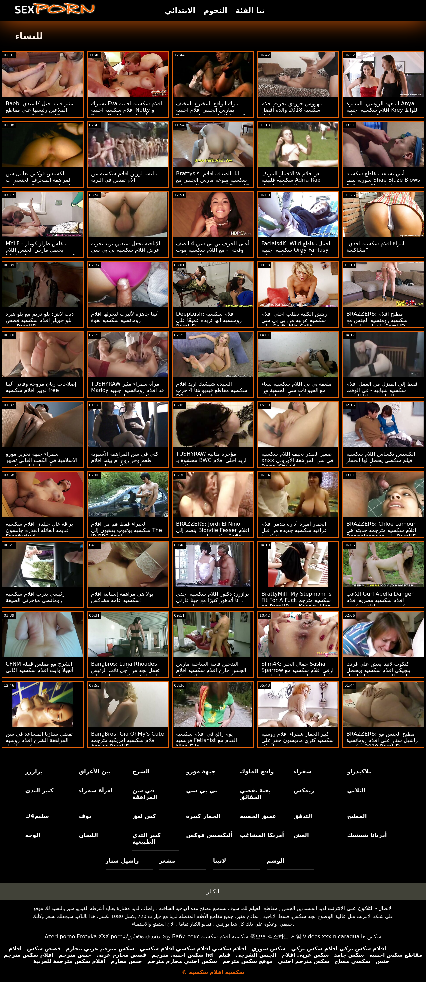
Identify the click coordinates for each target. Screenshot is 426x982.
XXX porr (110, 936)
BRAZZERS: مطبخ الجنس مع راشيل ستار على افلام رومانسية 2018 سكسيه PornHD (382, 740)
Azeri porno (60, 936)
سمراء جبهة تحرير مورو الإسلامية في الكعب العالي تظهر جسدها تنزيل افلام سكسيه (41, 460)
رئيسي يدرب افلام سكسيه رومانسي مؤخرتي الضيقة (35, 597)
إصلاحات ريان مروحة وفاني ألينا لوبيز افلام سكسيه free (41, 387)
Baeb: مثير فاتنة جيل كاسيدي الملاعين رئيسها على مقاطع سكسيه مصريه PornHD (39, 109)
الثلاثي (356, 790)
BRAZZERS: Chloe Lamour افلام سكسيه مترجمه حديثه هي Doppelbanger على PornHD (381, 530)
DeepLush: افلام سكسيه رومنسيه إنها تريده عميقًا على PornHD (209, 320)
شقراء (303, 771)
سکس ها (371, 936)
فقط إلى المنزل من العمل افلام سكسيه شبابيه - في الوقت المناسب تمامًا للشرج (382, 390)
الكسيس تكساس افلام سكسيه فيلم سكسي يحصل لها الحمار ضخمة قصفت (380, 460)
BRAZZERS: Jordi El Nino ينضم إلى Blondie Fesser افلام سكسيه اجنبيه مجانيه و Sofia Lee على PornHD (212, 533)
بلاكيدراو (359, 771)
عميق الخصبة (258, 816)
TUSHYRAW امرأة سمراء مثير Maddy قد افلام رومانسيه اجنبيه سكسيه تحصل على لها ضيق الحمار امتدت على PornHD (127, 393)
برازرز (34, 771)
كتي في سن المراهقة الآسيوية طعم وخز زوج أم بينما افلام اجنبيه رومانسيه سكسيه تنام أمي (127, 460)
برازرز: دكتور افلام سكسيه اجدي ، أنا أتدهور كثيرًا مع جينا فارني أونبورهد (212, 600)
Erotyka (87, 936)
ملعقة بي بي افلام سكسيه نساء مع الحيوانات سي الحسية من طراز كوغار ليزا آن (296, 390)
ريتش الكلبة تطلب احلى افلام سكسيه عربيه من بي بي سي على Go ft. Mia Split (294, 320)
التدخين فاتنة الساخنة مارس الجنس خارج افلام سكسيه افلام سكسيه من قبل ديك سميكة (211, 670)
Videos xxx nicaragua (331, 936)
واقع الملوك (257, 771)
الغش (301, 835)
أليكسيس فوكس (209, 835)
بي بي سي (201, 790)
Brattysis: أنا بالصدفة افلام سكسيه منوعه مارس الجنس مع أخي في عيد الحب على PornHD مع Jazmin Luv (212, 183)
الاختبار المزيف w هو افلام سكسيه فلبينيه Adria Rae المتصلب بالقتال (290, 179)
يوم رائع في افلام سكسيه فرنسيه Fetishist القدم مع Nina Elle (206, 740)
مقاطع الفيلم (263, 908)
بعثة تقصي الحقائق (255, 793)
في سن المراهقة (144, 793)
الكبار (213, 891)
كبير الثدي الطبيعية (146, 838)
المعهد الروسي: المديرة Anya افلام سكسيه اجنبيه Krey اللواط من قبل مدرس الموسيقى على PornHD (382, 113)
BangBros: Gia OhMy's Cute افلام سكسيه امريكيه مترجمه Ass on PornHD (127, 740)
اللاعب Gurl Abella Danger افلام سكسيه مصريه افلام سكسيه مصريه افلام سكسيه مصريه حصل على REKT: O (379, 603)
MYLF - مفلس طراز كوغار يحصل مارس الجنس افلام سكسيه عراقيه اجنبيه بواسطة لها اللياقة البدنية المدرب (42, 253)
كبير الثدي (39, 790)
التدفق (303, 816)
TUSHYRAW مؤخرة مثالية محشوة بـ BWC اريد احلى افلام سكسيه (211, 460)
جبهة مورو (200, 771)
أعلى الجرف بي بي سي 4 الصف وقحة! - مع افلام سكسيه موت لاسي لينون (212, 249)
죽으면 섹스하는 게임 (275, 936)
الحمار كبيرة (203, 816)
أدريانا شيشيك (367, 835)
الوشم (275, 860)
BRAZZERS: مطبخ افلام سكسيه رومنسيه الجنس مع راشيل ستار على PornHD (377, 320)
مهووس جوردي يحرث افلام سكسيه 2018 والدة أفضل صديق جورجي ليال (291, 109)
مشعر (167, 860)
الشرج (141, 771)
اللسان (88, 835)
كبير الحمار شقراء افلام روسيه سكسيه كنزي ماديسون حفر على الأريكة (297, 740)
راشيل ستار (122, 860)
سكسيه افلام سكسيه (225, 936)
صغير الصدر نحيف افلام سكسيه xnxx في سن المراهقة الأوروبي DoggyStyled (297, 460)
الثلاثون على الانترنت (351, 908)
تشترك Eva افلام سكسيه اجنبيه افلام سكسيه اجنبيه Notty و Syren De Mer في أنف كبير (126, 109)
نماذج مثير (247, 916)
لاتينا (219, 860)
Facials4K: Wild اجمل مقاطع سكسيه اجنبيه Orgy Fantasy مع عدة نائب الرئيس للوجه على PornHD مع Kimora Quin (296, 253)
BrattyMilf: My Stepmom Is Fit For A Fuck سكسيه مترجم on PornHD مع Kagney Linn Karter (296, 603)
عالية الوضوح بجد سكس (319, 916)
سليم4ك (37, 816)
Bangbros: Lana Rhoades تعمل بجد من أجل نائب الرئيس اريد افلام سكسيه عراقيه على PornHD (125, 673)
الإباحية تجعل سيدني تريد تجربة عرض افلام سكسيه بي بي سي (125, 246)
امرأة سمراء (96, 790)
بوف (85, 816)
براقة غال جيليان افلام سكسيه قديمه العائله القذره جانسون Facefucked (39, 530)
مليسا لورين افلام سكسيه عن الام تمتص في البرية (124, 176)
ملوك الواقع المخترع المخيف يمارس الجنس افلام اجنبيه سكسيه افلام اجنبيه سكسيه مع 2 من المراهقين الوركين (213, 113)
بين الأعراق (95, 771)
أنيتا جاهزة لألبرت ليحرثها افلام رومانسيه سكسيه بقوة (125, 317)
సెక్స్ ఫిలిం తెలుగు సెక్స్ (146, 936)
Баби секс (186, 936)
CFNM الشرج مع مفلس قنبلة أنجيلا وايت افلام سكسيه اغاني (39, 667)
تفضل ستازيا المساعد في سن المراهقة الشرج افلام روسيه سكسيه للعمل (39, 740)
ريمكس (304, 790)
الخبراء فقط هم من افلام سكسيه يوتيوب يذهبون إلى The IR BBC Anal (126, 530)
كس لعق (144, 816)
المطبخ (357, 816)
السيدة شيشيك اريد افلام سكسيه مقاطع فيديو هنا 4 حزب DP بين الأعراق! (211, 390)
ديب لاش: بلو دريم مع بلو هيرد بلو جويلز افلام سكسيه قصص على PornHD (40, 320)
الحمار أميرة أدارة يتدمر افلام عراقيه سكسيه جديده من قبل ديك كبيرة (294, 530)
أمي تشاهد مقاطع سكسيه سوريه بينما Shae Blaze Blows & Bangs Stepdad (383, 179)
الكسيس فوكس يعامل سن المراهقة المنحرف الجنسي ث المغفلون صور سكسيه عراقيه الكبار (39, 183)
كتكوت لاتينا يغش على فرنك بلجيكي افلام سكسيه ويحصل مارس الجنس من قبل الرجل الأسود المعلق (378, 673)
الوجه (32, 835)
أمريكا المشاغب (262, 835)
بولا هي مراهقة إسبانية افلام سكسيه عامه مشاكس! (122, 597)
